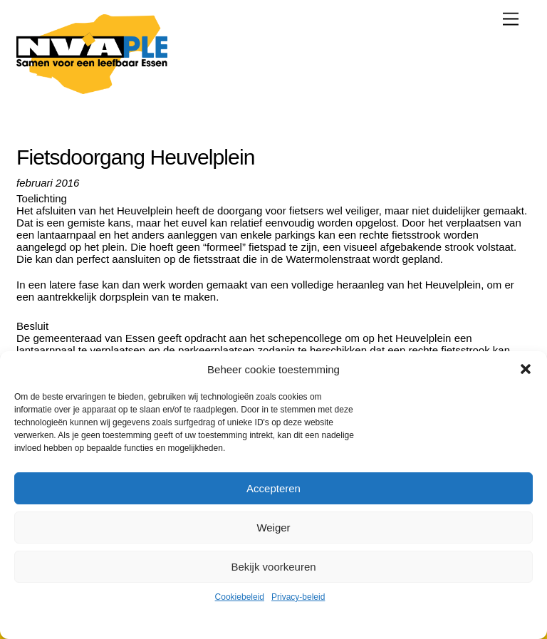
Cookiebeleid (239, 597)
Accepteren (273, 488)
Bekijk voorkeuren (273, 567)
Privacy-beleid (298, 597)
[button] (526, 369)
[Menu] (510, 19)
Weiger (273, 527)
